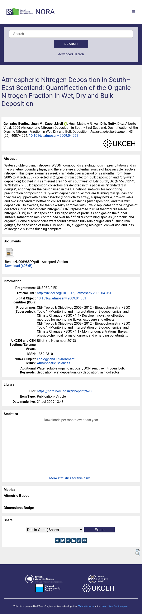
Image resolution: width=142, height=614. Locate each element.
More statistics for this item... (71, 478)
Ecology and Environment (56, 359)
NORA (45, 12)
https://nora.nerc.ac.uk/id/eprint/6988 (65, 391)
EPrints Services (85, 606)
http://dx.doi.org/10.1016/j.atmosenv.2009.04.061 (74, 293)
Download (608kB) (18, 266)
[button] (137, 552)
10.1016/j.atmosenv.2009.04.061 (53, 136)
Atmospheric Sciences (53, 363)
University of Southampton (114, 606)
